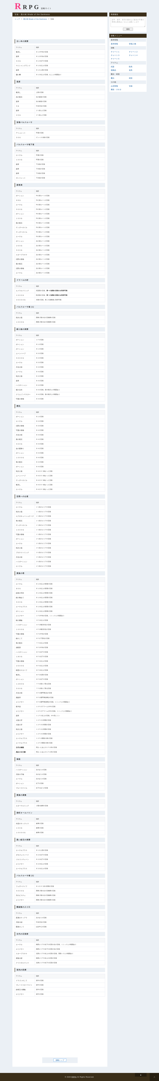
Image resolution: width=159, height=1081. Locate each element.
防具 (130, 67)
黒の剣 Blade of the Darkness (35, 19)
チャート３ (115, 55)
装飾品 (113, 70)
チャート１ (115, 52)
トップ (17, 19)
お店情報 (114, 86)
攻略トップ (60, 1060)
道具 (130, 70)
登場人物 (132, 44)
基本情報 (114, 44)
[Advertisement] (60, 29)
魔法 (112, 78)
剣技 (130, 78)
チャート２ (133, 52)
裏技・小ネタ (116, 89)
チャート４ (133, 55)
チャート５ (115, 59)
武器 (112, 67)
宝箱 (130, 86)
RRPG (27, 6)
